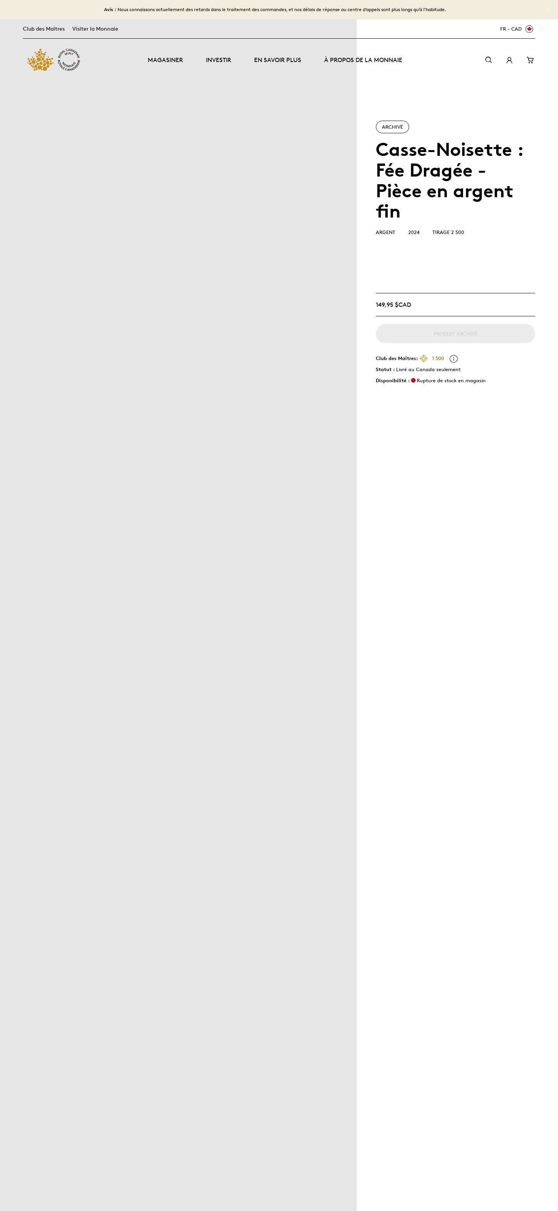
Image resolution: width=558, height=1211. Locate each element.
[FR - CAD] (515, 29)
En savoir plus (277, 60)
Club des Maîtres (44, 28)
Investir (218, 60)
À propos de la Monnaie (363, 60)
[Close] (549, 9)
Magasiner (165, 60)
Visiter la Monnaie (95, 28)
